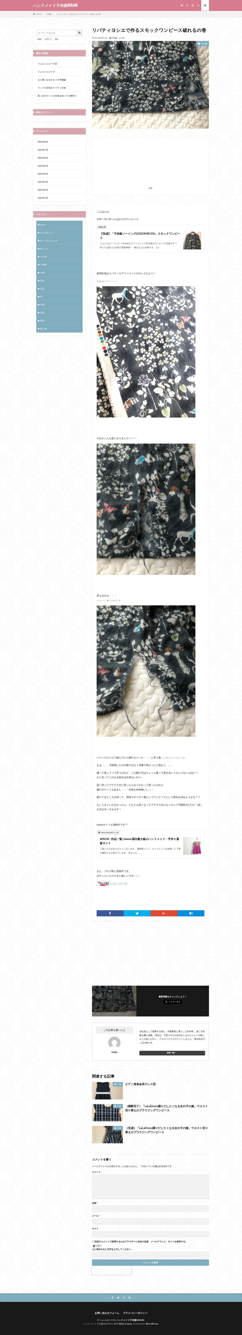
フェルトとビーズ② (47, 63)
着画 (42, 320)
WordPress (152, 1323)
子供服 (49, 14)
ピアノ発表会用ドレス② (140, 1084)
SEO (56, 39)
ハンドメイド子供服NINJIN (55, 5)
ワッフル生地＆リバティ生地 (52, 87)
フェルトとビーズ (46, 71)
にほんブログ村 (112, 883)
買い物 (43, 328)
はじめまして (46, 232)
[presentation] (111, 1270)
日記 (42, 288)
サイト (95, 1229)
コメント (96, 1172)
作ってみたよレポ (48, 240)
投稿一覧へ (171, 1053)
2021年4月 (43, 173)
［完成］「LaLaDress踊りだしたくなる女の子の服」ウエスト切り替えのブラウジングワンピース (166, 1130)
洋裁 (42, 304)
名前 (95, 1203)
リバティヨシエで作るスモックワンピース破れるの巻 (78, 14)
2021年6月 (43, 157)
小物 (42, 272)
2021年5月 (43, 165)
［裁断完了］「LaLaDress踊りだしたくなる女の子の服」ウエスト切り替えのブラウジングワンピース (166, 1108)
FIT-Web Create (123, 1323)
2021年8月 (43, 141)
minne (43, 224)
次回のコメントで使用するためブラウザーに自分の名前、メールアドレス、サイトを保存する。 (140, 1241)
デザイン (48, 39)
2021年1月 (43, 197)
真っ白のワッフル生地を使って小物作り (57, 95)
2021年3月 (43, 181)
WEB (39, 39)
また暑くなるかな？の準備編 (52, 79)
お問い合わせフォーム (107, 1312)
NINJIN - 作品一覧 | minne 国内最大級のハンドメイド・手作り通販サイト (139, 841)
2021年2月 (43, 189)
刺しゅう (44, 248)
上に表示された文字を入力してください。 (112, 1249)
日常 (42, 280)
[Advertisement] (150, 164)
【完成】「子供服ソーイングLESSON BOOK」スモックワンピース (140, 235)
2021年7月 (43, 149)
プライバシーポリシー (135, 1312)
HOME (38, 14)
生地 (42, 312)
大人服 (43, 256)
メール (96, 1216)
